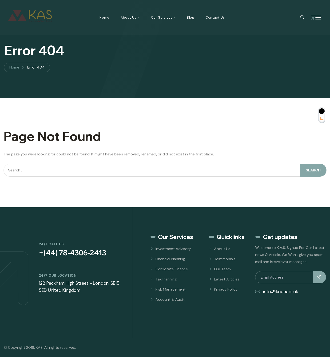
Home (104, 17)
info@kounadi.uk (276, 291)
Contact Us (215, 17)
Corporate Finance (171, 269)
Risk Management (170, 289)
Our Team (222, 269)
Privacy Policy (226, 289)
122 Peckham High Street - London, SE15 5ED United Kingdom (79, 286)
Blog (190, 17)
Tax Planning (166, 279)
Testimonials (224, 258)
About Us (128, 17)
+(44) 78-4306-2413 (72, 252)
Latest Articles (226, 279)
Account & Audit (170, 299)
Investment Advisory (173, 248)
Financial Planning (170, 258)
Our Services (161, 17)
